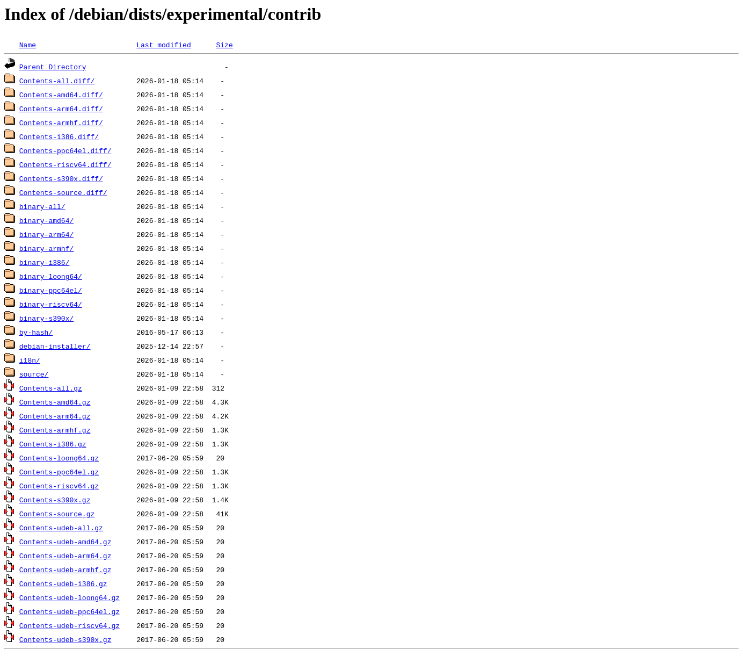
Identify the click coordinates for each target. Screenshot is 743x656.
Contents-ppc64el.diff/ (65, 150)
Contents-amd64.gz (55, 402)
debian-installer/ (55, 346)
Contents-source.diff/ (63, 192)
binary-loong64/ (50, 276)
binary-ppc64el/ (50, 290)
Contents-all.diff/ (56, 80)
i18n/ (29, 360)
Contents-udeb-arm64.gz (65, 555)
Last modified (163, 44)
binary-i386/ (44, 262)
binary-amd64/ (46, 220)
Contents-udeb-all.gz (61, 527)
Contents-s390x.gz (55, 499)
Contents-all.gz (50, 388)
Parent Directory (52, 66)
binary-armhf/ (46, 248)
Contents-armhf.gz (55, 430)
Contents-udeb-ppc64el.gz (69, 611)
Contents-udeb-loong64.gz (69, 597)
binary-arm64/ (46, 234)
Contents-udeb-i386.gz (63, 583)
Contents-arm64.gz (55, 416)
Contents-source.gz (56, 513)
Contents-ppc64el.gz (59, 472)
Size (224, 44)
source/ (34, 374)
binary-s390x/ (46, 318)
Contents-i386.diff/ (59, 136)
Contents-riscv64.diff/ (65, 164)
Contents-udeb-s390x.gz (65, 639)
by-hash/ (36, 332)
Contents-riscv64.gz (59, 486)
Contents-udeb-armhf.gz (65, 569)
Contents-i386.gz (52, 444)
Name (27, 44)
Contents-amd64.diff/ (61, 94)
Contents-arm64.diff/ (61, 108)
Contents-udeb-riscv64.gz (69, 625)
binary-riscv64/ (50, 304)
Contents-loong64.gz (59, 458)
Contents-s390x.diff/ (61, 178)
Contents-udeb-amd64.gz (65, 541)
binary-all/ (42, 206)
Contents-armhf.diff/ (61, 122)
